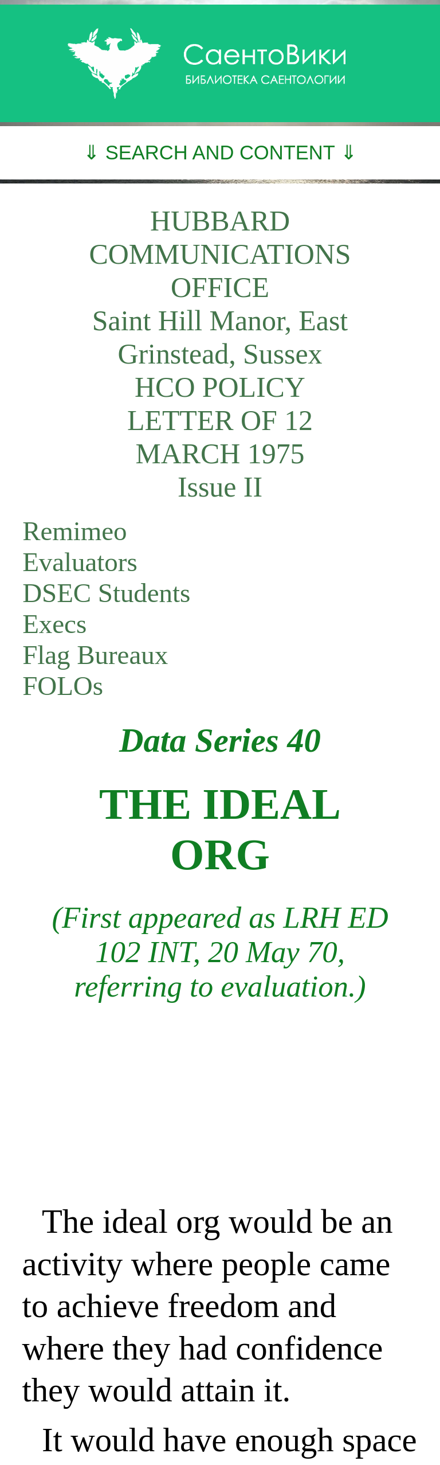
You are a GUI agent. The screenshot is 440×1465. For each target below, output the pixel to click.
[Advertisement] (220, 1103)
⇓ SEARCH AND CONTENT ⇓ (220, 152)
